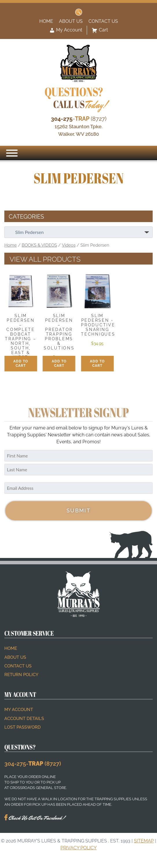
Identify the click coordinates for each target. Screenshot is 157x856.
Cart (100, 30)
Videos (68, 245)
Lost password (22, 727)
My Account (65, 30)
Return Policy (21, 674)
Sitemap (144, 841)
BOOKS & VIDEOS (39, 245)
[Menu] (12, 153)
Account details (24, 718)
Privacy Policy (78, 848)
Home (46, 21)
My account (18, 709)
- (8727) (78, 118)
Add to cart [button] (20, 363)
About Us (71, 21)
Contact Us (103, 21)
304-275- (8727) (32, 763)
